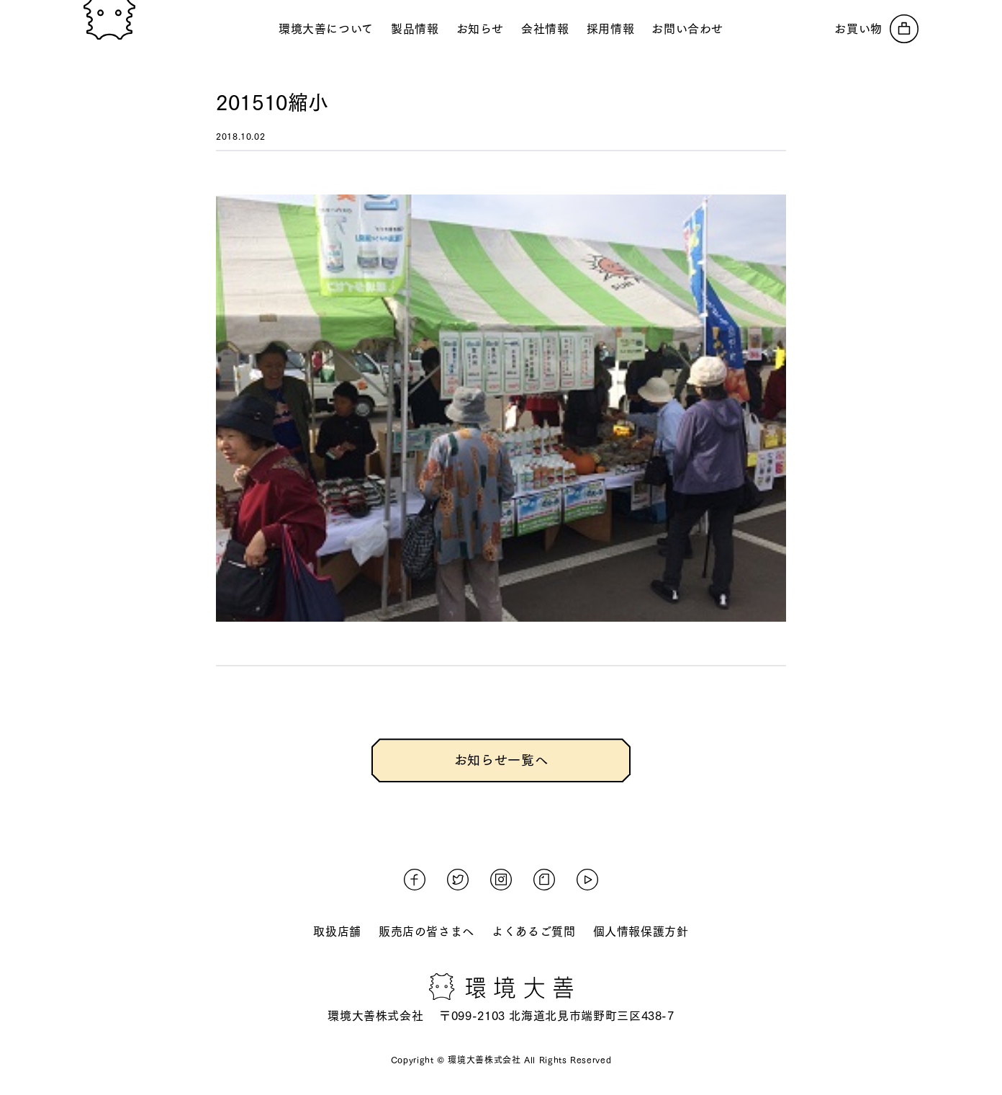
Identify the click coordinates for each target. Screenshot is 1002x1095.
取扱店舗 (337, 931)
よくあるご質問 (533, 931)
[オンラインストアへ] (876, 28)
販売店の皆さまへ (426, 931)
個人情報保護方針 (641, 931)
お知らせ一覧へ (501, 760)
